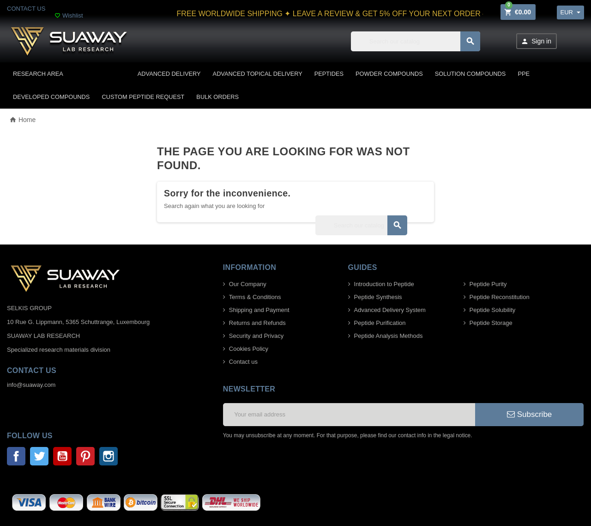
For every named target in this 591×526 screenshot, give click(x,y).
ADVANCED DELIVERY (169, 73)
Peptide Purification (380, 322)
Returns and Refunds (257, 322)
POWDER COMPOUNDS (389, 73)
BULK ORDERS (217, 96)
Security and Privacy (256, 335)
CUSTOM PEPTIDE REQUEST (143, 96)
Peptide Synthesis (378, 297)
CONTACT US (26, 8)
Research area (38, 73)
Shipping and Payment (259, 309)
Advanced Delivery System (390, 309)
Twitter (39, 456)
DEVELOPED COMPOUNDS (51, 96)
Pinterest (85, 456)
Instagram (108, 456)
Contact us (243, 361)
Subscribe (529, 414)
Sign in (536, 41)
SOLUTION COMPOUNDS (470, 73)
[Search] (415, 41)
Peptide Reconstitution (500, 297)
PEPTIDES (329, 73)
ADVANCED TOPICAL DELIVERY (257, 73)
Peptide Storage (491, 322)
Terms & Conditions (255, 297)
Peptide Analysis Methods (388, 335)
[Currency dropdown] (570, 12)
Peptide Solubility (493, 309)
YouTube (62, 456)
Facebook (16, 456)
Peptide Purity (488, 284)
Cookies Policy (248, 348)
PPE (524, 73)
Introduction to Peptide (384, 284)
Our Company (247, 284)
